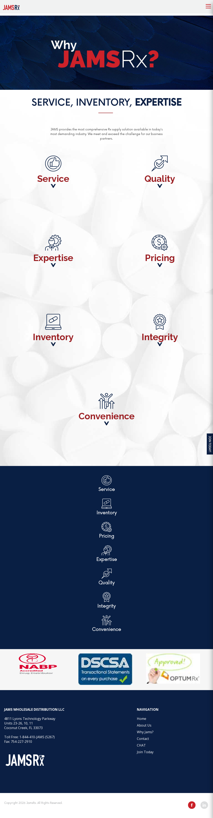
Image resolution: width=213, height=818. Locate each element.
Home (141, 718)
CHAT (141, 745)
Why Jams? (145, 732)
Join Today (145, 752)
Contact (143, 738)
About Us (144, 725)
